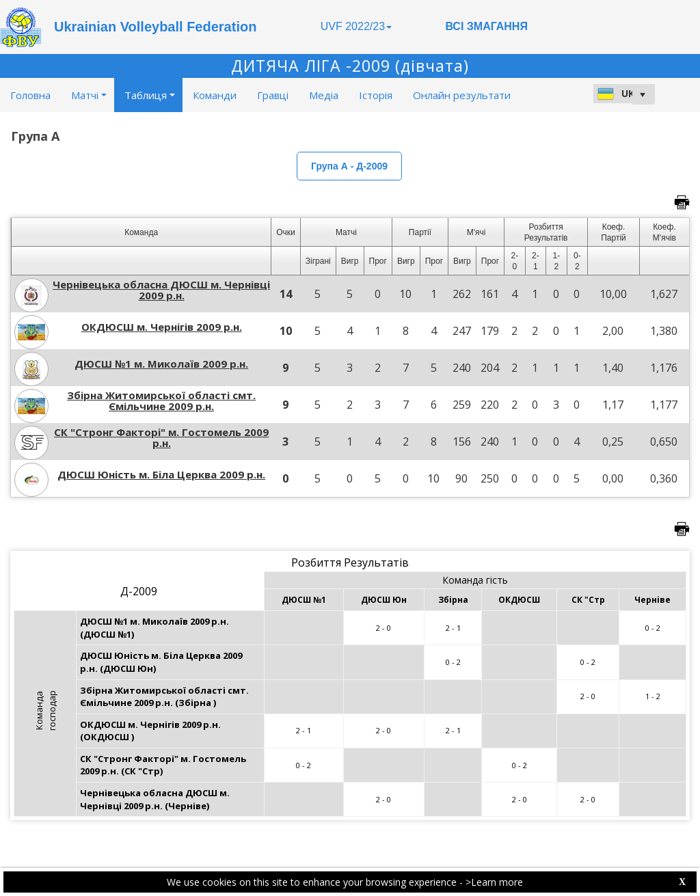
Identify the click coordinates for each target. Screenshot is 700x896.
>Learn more (494, 881)
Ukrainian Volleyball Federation (155, 26)
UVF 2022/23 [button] (356, 26)
